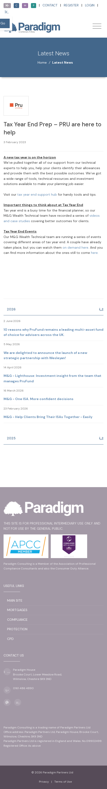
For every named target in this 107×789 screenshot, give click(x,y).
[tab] (53, 310)
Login (89, 5)
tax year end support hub (37, 194)
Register (71, 5)
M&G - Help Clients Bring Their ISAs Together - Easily (48, 417)
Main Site (14, 600)
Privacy (44, 782)
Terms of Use (63, 782)
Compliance (17, 619)
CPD (10, 639)
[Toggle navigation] (97, 26)
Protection (17, 629)
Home (42, 62)
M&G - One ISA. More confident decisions (38, 399)
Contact (50, 5)
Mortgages (17, 610)
